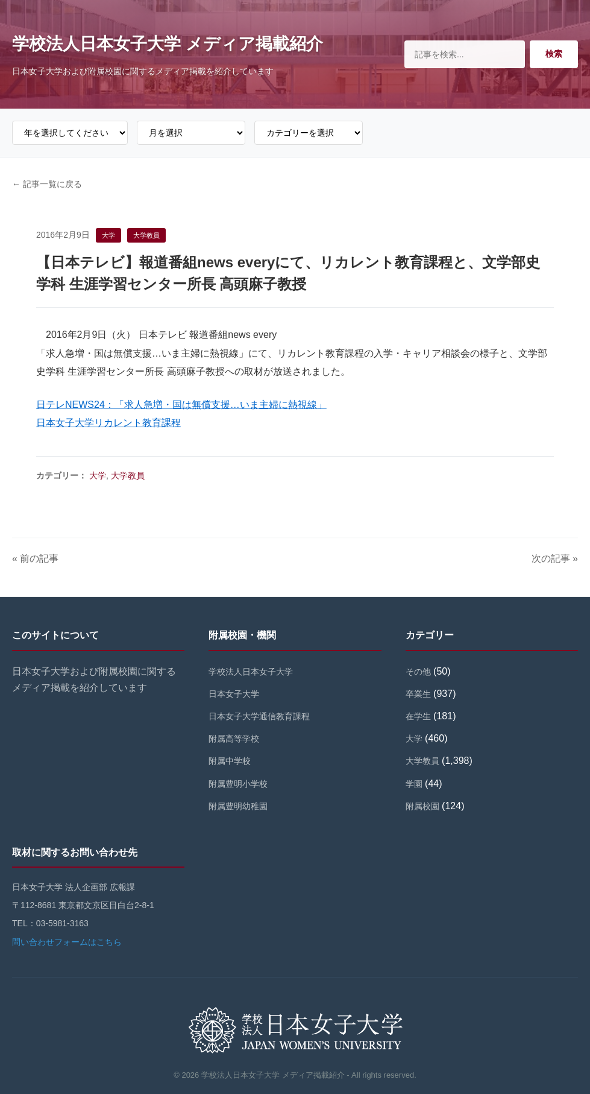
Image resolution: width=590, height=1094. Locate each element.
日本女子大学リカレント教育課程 (108, 423)
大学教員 (128, 475)
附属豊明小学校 (238, 784)
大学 (97, 475)
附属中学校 (230, 761)
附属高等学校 (234, 738)
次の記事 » (555, 558)
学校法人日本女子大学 (251, 671)
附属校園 (422, 806)
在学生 (418, 716)
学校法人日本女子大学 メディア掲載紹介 (167, 43)
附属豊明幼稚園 (238, 806)
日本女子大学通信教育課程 (259, 716)
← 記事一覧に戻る (47, 184)
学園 (414, 784)
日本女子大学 (234, 694)
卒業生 (418, 694)
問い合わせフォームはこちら (67, 942)
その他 (418, 671)
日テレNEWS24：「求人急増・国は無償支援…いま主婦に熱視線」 (181, 404)
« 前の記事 (35, 558)
